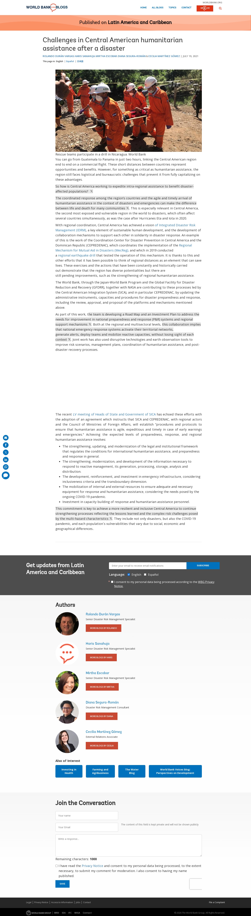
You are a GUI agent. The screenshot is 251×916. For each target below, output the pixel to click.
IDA (64, 912)
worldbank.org (212, 2)
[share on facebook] (6, 445)
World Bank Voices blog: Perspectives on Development (175, 771)
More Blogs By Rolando (103, 628)
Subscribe (203, 565)
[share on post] (6, 452)
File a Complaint (217, 902)
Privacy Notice (92, 866)
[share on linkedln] (6, 459)
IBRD (56, 912)
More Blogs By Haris (101, 657)
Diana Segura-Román (132, 56)
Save (62, 884)
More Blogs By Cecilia (102, 745)
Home (143, 8)
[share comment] (6, 475)
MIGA (77, 912)
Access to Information (62, 902)
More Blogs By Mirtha (102, 686)
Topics (172, 8)
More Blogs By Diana (101, 716)
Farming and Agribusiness (100, 771)
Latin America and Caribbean (140, 22)
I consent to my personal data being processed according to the (164, 584)
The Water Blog (132, 771)
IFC (70, 912)
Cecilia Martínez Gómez (164, 56)
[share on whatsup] (6, 467)
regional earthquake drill (76, 255)
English (59, 61)
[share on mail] (6, 438)
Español (70, 61)
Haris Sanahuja (85, 56)
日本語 (80, 61)
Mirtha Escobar (106, 56)
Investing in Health (69, 771)
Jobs (78, 902)
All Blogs (157, 8)
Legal (28, 902)
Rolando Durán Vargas (58, 56)
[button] (220, 8)
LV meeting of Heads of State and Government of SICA (114, 414)
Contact (186, 8)
